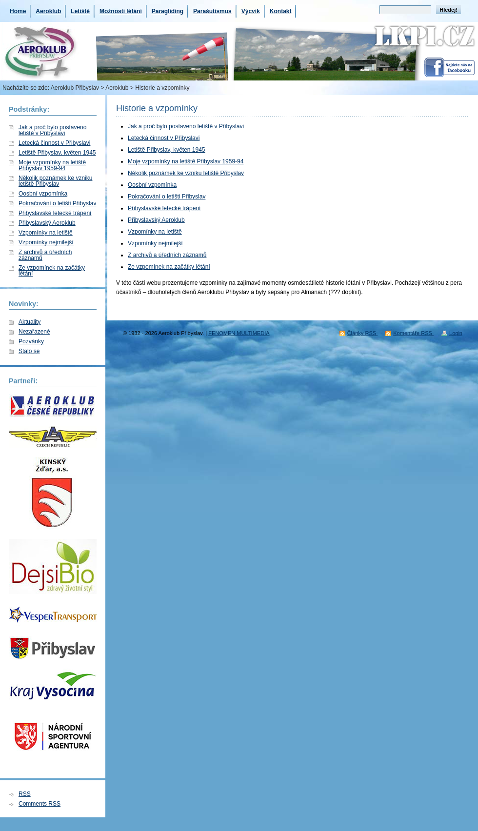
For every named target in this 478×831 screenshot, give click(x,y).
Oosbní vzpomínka (43, 193)
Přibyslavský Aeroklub (47, 222)
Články (362, 333)
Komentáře (413, 333)
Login (455, 333)
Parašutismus (212, 11)
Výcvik (250, 11)
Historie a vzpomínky (157, 108)
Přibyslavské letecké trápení (55, 213)
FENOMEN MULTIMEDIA (238, 333)
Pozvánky (31, 341)
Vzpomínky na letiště (46, 232)
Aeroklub (48, 11)
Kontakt (281, 11)
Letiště (80, 11)
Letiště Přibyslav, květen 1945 (57, 152)
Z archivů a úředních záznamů (45, 255)
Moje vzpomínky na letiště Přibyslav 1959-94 (52, 165)
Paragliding (167, 11)
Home (18, 11)
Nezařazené (34, 331)
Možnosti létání (121, 11)
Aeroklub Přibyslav (75, 87)
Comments (39, 803)
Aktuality (29, 321)
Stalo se (29, 351)
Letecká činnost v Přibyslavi (54, 142)
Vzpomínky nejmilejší (46, 242)
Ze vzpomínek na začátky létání (52, 270)
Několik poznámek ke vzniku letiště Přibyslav (55, 181)
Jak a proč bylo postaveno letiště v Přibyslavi (52, 130)
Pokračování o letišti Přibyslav (57, 203)
